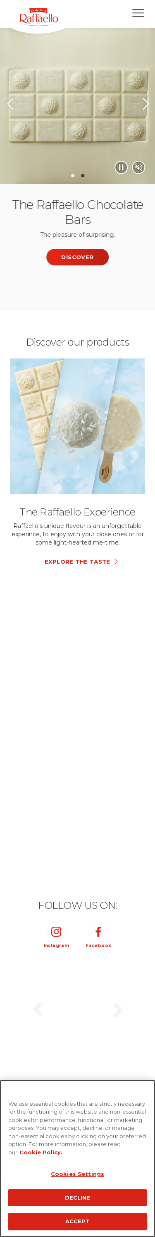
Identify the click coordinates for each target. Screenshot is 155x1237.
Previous (9, 107)
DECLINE (78, 1197)
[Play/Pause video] (142, 167)
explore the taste (77, 561)
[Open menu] (138, 13)
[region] (77, 1158)
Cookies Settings (77, 1174)
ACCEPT (77, 1221)
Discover (99, 257)
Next (145, 107)
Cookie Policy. (40, 1152)
